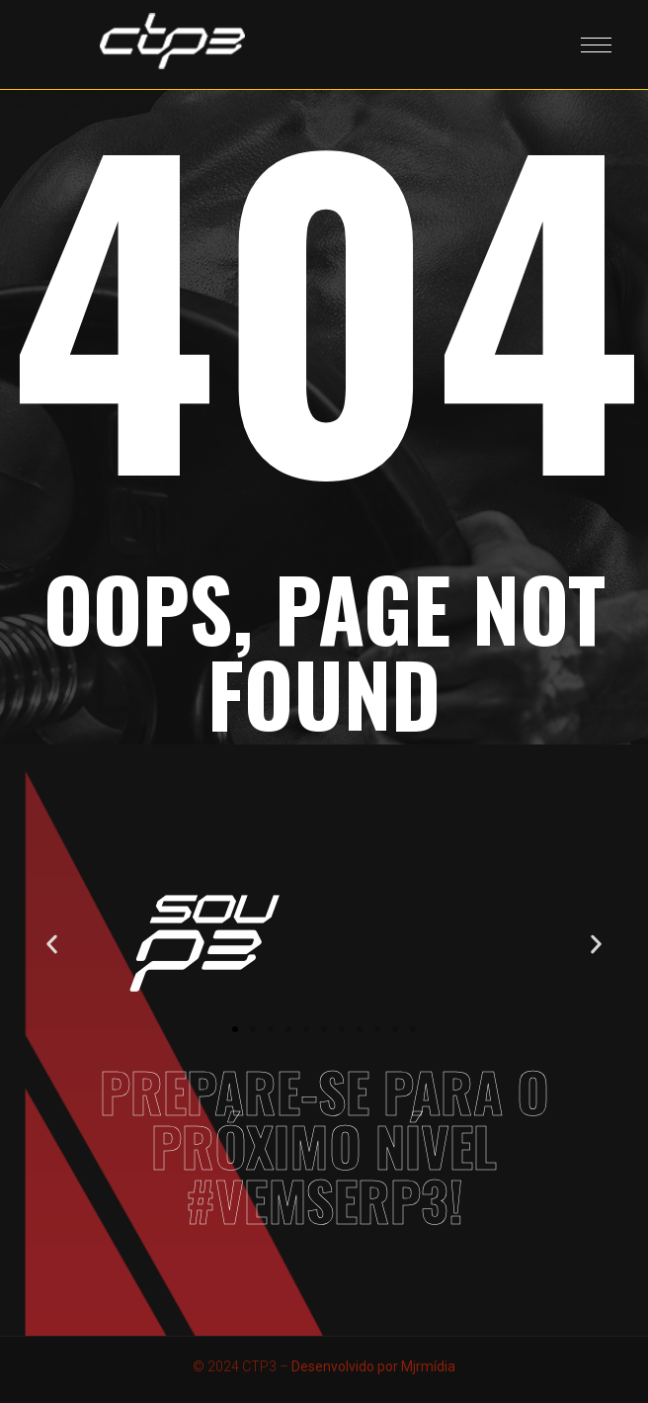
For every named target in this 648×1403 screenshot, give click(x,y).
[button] (52, 943)
